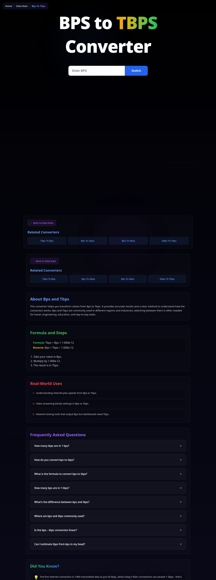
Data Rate (22, 6)
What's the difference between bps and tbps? (108, 502)
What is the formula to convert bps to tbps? (108, 474)
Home (8, 6)
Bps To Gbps (87, 240)
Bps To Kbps (128, 240)
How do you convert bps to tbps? (108, 460)
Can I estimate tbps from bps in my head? (108, 544)
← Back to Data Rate (41, 222)
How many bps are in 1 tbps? (108, 488)
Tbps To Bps (46, 240)
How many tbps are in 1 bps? (108, 445)
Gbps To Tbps (169, 240)
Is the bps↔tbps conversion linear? (108, 530)
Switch (136, 70)
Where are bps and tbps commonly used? (108, 516)
